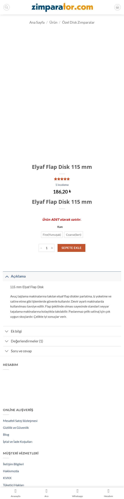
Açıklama (14, 276)
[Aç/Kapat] (7, 276)
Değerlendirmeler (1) (23, 341)
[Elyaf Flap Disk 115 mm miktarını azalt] (41, 248)
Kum (60, 227)
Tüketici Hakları (13, 485)
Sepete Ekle (71, 248)
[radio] (51, 235)
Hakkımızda (11, 471)
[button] (6, 7)
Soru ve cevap (17, 351)
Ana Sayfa (37, 22)
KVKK (7, 478)
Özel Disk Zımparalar (78, 22)
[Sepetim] (117, 7)
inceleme (62, 184)
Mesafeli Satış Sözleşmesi (20, 420)
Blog (6, 434)
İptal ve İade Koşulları (17, 441)
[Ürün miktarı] (46, 248)
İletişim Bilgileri (13, 464)
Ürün (53, 22)
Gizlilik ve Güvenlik (16, 427)
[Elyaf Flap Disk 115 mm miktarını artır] (52, 248)
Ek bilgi (12, 331)
